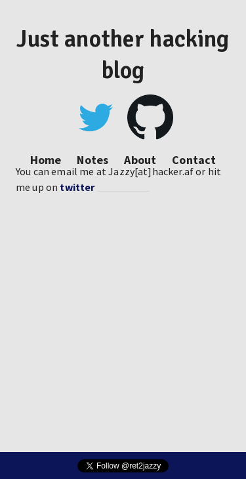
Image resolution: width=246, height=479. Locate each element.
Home (46, 159)
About (140, 159)
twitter (77, 187)
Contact (194, 159)
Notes (92, 159)
